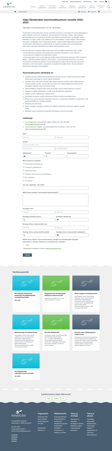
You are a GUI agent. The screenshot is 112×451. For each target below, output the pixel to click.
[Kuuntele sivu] (92, 11)
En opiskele (29, 181)
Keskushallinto (42, 419)
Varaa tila (101, 1)
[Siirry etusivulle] (9, 7)
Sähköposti (27, 153)
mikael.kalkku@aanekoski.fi (34, 124)
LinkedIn (14, 441)
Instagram (14, 437)
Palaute (89, 428)
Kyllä (27, 245)
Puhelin (47, 153)
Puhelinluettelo (91, 423)
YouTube (14, 439)
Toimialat (40, 423)
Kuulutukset (58, 430)
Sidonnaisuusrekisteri (60, 423)
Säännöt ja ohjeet (76, 426)
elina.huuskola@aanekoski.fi (34, 129)
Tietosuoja (90, 432)
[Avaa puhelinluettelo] (109, 2)
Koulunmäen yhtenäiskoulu (34, 164)
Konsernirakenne (43, 421)
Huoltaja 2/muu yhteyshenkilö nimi (35, 224)
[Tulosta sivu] (99, 11)
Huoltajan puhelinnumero (32, 216)
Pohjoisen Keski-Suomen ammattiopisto (38, 174)
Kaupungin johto (43, 417)
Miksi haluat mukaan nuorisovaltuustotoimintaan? (40, 192)
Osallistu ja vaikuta (60, 432)
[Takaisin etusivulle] (15, 11)
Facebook (14, 435)
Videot (95, 1)
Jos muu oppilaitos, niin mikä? (33, 185)
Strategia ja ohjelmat (77, 423)
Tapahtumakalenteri (75, 1)
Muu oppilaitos (29, 177)
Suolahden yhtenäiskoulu (33, 167)
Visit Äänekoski (87, 1)
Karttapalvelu (91, 430)
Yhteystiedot (91, 426)
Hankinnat (74, 430)
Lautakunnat (58, 421)
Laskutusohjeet (75, 428)
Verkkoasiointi (23, 11)
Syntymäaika (71, 153)
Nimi (24, 134)
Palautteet (65, 1)
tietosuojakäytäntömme (53, 248)
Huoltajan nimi (28, 208)
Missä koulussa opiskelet (32, 161)
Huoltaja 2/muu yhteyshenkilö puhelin (36, 232)
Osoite (25, 142)
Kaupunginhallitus (59, 419)
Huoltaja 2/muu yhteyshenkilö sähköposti (70, 232)
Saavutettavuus (92, 435)
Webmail (40, 430)
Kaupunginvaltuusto (60, 417)
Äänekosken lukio (30, 171)
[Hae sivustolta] (108, 7)
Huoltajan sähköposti (63, 216)
